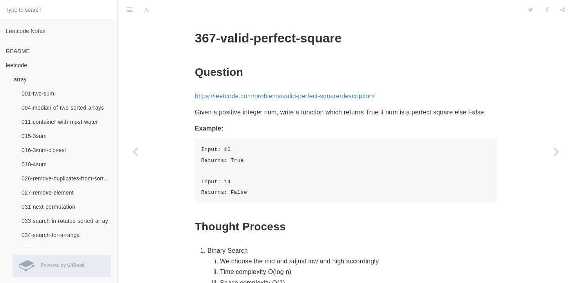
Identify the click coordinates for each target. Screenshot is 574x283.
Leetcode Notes (25, 31)
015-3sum (34, 136)
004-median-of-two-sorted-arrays (63, 108)
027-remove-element (48, 192)
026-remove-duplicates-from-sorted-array (69, 178)
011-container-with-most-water (60, 122)
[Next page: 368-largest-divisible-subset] (556, 151)
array (20, 79)
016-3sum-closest (44, 150)
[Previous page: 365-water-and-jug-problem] (135, 151)
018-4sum (34, 164)
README (18, 51)
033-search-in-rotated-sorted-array (65, 221)
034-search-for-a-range (51, 235)
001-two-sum (38, 93)
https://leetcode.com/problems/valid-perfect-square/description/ (284, 76)
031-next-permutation (48, 207)
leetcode (16, 65)
